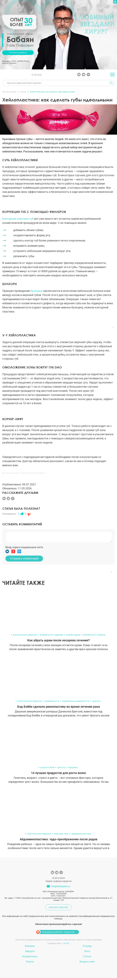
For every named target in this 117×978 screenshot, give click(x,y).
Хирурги (30, 951)
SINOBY (66, 943)
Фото (87, 951)
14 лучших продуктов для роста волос (58, 773)
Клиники (30, 946)
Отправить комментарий (24, 558)
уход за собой (47, 767)
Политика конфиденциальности (29, 940)
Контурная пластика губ (18, 218)
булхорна (37, 290)
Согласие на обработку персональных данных (63, 940)
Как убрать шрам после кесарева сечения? (58, 640)
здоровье (73, 767)
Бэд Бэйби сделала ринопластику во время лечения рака (58, 706)
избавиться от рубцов (94, 635)
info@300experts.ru (60, 886)
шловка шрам (73, 635)
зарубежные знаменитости (75, 701)
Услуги (30, 961)
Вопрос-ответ (87, 961)
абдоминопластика (81, 833)
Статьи (87, 956)
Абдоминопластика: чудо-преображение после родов (58, 839)
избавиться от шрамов (51, 635)
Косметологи (29, 956)
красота (96, 701)
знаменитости (52, 701)
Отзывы (87, 946)
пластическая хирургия (25, 635)
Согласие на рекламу (93, 940)
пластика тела (61, 833)
